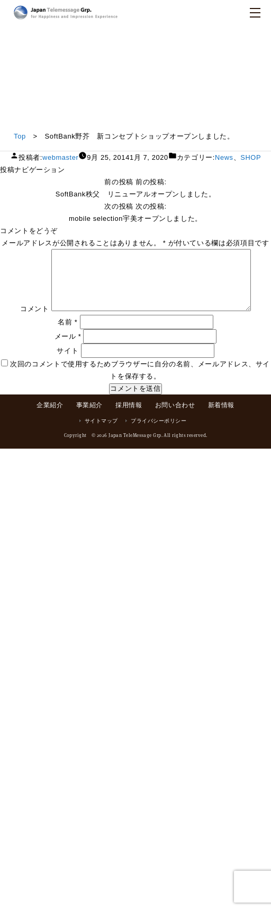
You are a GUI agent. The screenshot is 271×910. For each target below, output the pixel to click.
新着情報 (221, 405)
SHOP (250, 157)
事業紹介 (89, 405)
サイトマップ (101, 421)
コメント (34, 309)
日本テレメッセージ (66, 12)
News (224, 157)
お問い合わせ (175, 405)
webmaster (60, 157)
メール (68, 336)
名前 (67, 322)
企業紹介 (50, 405)
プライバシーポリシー (158, 421)
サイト (67, 351)
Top (20, 136)
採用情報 (128, 405)
